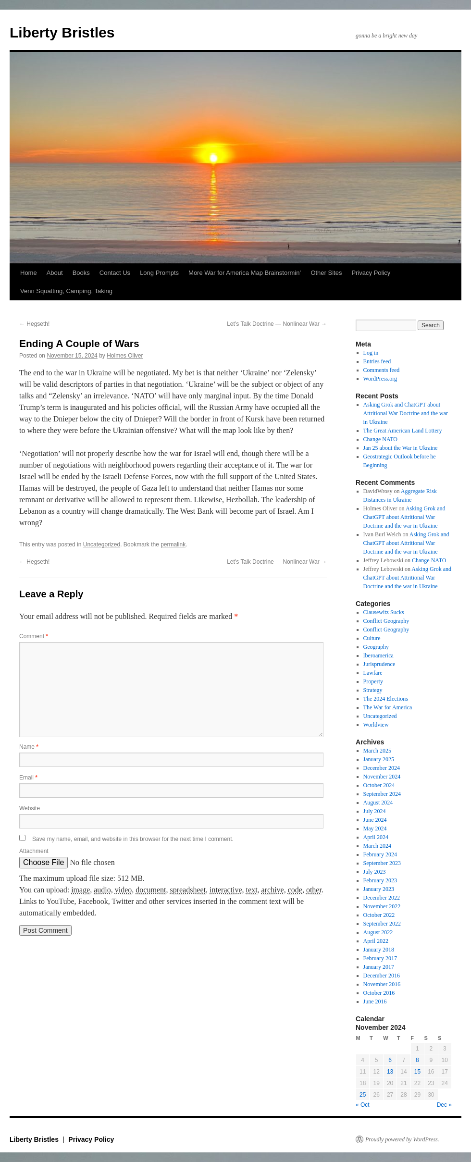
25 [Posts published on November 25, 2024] (362, 1094)
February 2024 (380, 854)
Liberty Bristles (62, 32)
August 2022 (378, 932)
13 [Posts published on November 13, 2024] (390, 1071)
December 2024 (381, 768)
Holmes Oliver (125, 355)
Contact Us (114, 272)
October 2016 (379, 992)
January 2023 (378, 889)
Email (28, 777)
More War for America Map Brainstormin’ (244, 272)
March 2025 (377, 750)
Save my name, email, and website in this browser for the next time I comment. (133, 839)
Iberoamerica (378, 655)
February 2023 (380, 880)
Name (28, 746)
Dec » (444, 1104)
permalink (173, 544)
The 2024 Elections (385, 698)
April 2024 (375, 837)
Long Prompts (159, 272)
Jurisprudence (379, 664)
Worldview (376, 724)
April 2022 (375, 941)
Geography (376, 646)
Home (28, 272)
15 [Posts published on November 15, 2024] (417, 1071)
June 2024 (375, 819)
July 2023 (374, 871)
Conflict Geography (386, 621)
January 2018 (378, 949)
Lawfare (373, 672)
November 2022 (382, 906)
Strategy (373, 690)
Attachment (34, 851)
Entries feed (377, 361)
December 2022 (381, 897)
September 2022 (382, 923)
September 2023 (382, 863)
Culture (372, 638)
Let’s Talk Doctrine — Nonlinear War (277, 324)
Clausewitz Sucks (383, 612)
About (55, 272)
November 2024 (382, 776)
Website (29, 808)
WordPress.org (380, 378)
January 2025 (378, 759)
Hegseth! (34, 324)
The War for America (387, 707)
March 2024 (377, 845)
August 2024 (378, 802)
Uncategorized (101, 544)
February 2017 (380, 958)
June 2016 (375, 1001)
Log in (371, 352)
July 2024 (374, 811)
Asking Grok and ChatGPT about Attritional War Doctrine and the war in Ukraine (405, 413)
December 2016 (381, 975)
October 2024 (379, 785)
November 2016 (382, 984)
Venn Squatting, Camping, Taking (66, 291)
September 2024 (382, 794)
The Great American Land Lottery (402, 430)
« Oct (363, 1104)
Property (373, 681)
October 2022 (379, 915)
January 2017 (378, 967)
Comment (33, 636)
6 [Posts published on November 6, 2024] (390, 1060)
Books (81, 272)
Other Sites (326, 272)
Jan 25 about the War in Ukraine (400, 448)
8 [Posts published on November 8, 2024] (417, 1060)
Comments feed (381, 370)
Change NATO (380, 439)
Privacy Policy (370, 272)
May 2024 (375, 828)
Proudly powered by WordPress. (402, 1139)
